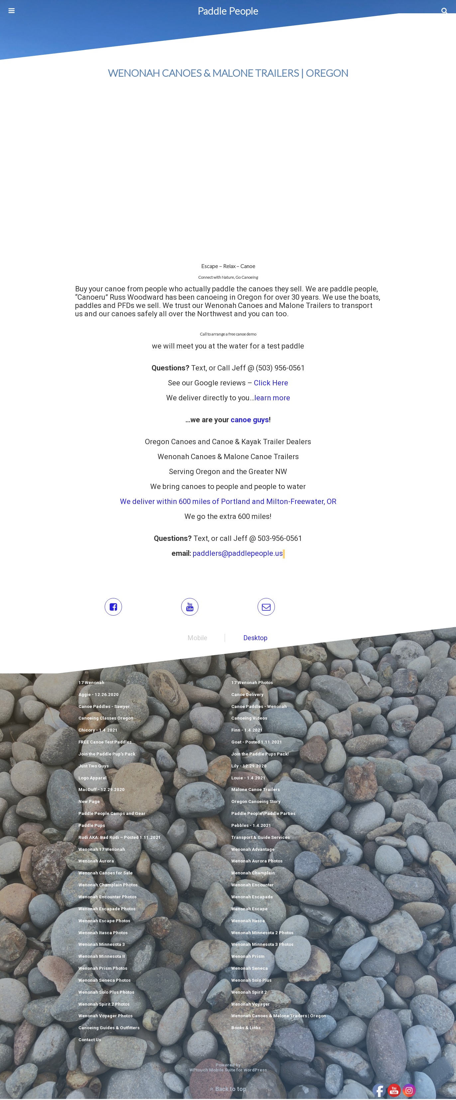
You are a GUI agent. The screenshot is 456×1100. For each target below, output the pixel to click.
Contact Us (89, 1040)
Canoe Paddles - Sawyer (104, 707)
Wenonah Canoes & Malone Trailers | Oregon (278, 1016)
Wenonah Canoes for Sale (105, 873)
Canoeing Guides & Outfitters (109, 1028)
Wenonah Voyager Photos (105, 1016)
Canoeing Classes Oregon (105, 719)
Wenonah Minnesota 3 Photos (262, 945)
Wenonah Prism (248, 957)
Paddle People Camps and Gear (112, 814)
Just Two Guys (93, 766)
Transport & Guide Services (260, 838)
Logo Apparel (92, 778)
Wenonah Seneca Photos (104, 981)
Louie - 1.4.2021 (248, 778)
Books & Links (246, 1028)
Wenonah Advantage (253, 850)
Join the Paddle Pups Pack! (260, 754)
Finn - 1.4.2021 (247, 731)
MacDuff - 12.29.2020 (101, 790)
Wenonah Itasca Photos (103, 933)
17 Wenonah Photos (252, 683)
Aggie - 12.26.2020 (98, 695)
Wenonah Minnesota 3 (101, 945)
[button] (113, 608)
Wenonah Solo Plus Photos (106, 993)
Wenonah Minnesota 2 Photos (262, 933)
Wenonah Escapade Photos (107, 909)
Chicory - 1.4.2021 (98, 731)
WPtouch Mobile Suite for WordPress (228, 1070)
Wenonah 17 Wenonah (101, 850)
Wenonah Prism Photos (102, 969)
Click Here (271, 383)
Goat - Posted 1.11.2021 (256, 743)
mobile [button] (197, 639)
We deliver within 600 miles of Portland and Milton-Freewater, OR (228, 501)
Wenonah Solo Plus (251, 981)
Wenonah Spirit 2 (249, 993)
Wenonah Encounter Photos (107, 897)
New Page (89, 802)
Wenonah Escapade (252, 897)
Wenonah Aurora (96, 861)
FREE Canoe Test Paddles (105, 743)
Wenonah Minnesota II (101, 957)
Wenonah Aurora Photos (257, 861)
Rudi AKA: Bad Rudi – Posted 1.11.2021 (119, 838)
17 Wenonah (91, 683)
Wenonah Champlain (253, 873)
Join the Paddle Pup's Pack (106, 754)
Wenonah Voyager (250, 1005)
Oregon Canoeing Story (256, 802)
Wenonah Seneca (249, 969)
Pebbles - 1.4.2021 (251, 826)
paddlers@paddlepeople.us (238, 554)
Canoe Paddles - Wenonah (259, 707)
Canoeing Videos (249, 719)
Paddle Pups (91, 826)
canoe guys (249, 420)
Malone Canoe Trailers (255, 790)
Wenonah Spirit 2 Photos (104, 1005)
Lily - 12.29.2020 (249, 766)
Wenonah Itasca (248, 921)
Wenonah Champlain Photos (108, 885)
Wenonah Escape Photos (104, 921)
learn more (272, 398)
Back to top (230, 1090)
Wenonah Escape (249, 909)
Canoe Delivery (247, 695)
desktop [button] (255, 639)
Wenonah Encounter (252, 885)
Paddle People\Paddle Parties (263, 814)
